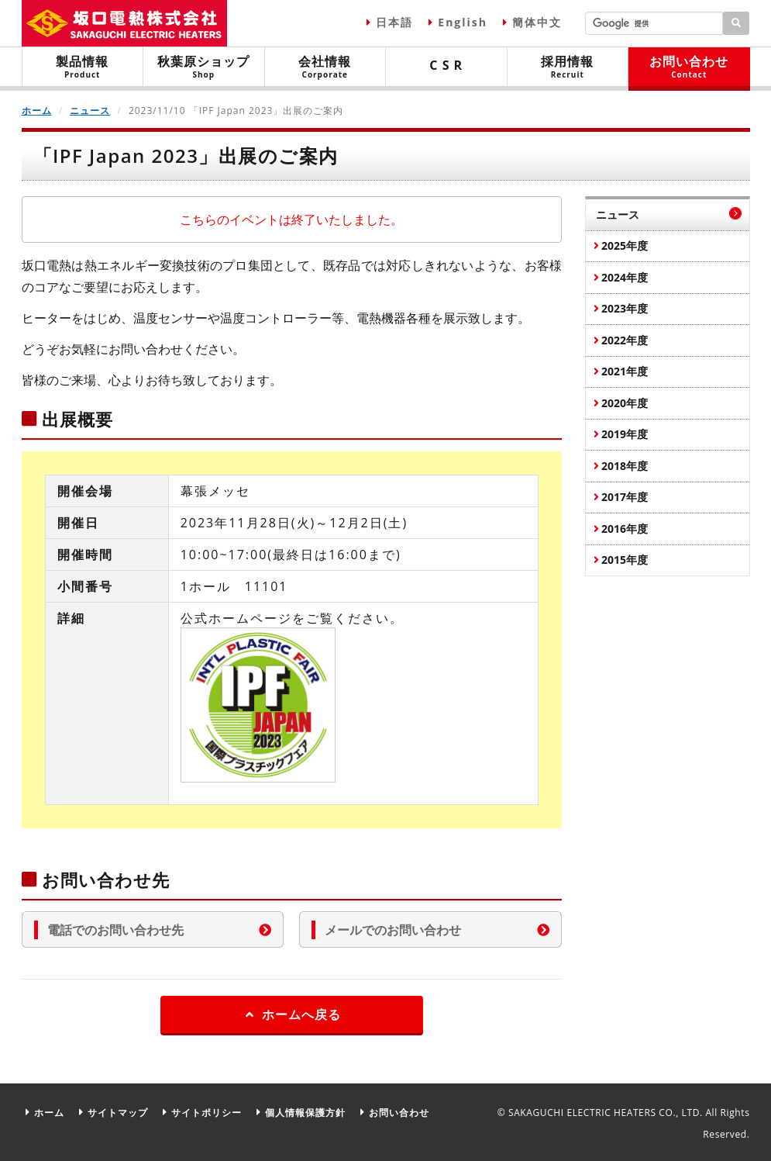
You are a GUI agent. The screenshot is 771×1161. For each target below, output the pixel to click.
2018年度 (624, 465)
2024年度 (624, 277)
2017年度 (624, 496)
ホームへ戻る (292, 1014)
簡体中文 (537, 22)
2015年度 (624, 559)
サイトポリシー (206, 1112)
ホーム (37, 110)
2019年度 (624, 434)
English (462, 22)
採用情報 (568, 66)
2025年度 (624, 245)
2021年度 (624, 371)
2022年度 (624, 340)
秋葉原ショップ (203, 66)
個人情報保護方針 (305, 1112)
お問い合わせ (689, 66)
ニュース (90, 110)
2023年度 (624, 308)
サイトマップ (118, 1112)
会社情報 (325, 66)
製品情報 (82, 66)
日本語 (394, 22)
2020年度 (624, 403)
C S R (446, 65)
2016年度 (624, 528)
